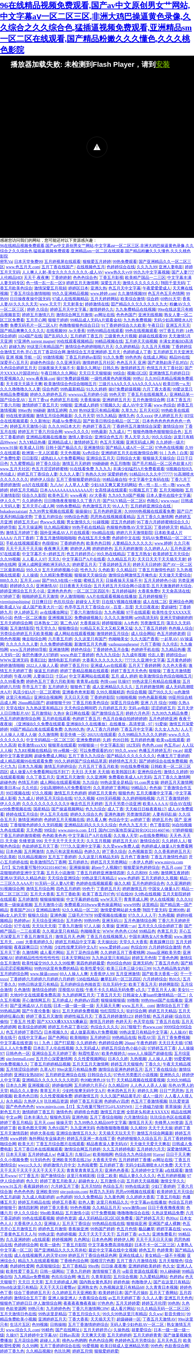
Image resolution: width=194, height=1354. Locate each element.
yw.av (177, 750)
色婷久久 (92, 851)
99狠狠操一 (88, 745)
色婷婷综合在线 (121, 267)
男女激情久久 (78, 522)
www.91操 (9, 447)
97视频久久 (110, 405)
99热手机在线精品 (88, 527)
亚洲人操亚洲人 (62, 1298)
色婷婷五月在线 (64, 400)
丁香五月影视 (111, 277)
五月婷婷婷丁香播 (134, 1160)
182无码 (133, 745)
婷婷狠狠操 (112, 623)
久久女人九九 (167, 729)
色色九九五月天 (133, 825)
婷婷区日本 (78, 288)
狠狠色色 (126, 793)
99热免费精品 (68, 506)
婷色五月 (147, 1250)
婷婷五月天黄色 (102, 793)
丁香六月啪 (10, 405)
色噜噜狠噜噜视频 (112, 1128)
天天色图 (34, 830)
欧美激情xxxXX (32, 745)
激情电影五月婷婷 (64, 660)
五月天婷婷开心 (97, 1330)
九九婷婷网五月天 (78, 995)
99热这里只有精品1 (99, 878)
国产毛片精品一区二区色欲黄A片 (162, 463)
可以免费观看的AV (96, 750)
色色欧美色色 (54, 835)
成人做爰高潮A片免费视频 (94, 1032)
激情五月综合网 (40, 889)
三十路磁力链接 (149, 1106)
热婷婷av (22, 920)
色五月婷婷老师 (171, 633)
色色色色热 (24, 1191)
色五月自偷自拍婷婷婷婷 (125, 718)
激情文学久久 (172, 1181)
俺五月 (83, 1277)
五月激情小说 (112, 1181)
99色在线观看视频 (38, 1218)
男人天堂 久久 (137, 437)
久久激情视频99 (132, 293)
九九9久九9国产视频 (126, 495)
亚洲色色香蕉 (117, 1170)
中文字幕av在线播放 (148, 1202)
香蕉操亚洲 (78, 1229)
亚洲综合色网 (181, 602)
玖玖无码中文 (115, 984)
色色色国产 (126, 315)
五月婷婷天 (58, 687)
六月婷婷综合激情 (165, 947)
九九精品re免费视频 (31, 1277)
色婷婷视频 (66, 1234)
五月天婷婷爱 (128, 1303)
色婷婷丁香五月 (96, 426)
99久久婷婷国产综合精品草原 (80, 761)
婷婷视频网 (62, 1239)
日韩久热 (111, 368)
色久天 (32, 1181)
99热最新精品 (72, 389)
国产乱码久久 (56, 336)
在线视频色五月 (91, 267)
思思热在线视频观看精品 (112, 517)
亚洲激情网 (59, 649)
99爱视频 (90, 1346)
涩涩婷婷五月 (163, 708)
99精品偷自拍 (115, 479)
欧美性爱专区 (92, 968)
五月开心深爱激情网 (54, 1059)
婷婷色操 (121, 1282)
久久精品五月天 (121, 559)
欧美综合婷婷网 (32, 1027)
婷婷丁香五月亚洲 (86, 1101)
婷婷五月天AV (125, 841)
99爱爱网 (182, 1059)
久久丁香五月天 (40, 777)
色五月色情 (126, 1229)
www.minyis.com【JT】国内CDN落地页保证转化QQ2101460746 (114, 830)
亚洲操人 (52, 1223)
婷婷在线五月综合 (22, 814)
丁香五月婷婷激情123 (113, 1016)
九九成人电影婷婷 (38, 1197)
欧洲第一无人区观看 (40, 453)
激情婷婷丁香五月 (38, 1112)
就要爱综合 (141, 1330)
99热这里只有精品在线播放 (156, 681)
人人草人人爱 (76, 485)
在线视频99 (56, 331)
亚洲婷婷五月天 (116, 400)
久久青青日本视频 (162, 1287)
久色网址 (82, 1239)
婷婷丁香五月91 (74, 665)
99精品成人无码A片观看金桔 (96, 320)
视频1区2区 (137, 373)
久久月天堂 (84, 416)
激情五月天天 (140, 1122)
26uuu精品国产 (31, 703)
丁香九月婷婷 (78, 1271)
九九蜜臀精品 (22, 463)
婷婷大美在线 (42, 1133)
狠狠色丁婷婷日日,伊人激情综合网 (31, 1303)
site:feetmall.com (20, 1059)
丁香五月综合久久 (84, 1314)
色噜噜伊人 (141, 1282)
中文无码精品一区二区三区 (50, 740)
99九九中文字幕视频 (151, 272)
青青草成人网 (136, 899)
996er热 (24, 410)
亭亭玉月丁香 (34, 687)
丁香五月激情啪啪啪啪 (56, 538)
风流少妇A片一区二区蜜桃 (36, 692)
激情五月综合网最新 (54, 416)
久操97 (12, 1335)
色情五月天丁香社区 (165, 368)
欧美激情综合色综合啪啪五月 (70, 384)
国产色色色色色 (20, 1106)
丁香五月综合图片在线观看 (60, 1144)
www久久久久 (76, 431)
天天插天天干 (102, 1319)
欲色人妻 (86, 1202)
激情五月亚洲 (112, 1112)
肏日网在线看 (77, 713)
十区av (61, 676)
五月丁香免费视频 (173, 1037)
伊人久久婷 (10, 804)
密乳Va (6, 261)
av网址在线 (104, 315)
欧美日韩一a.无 (176, 384)
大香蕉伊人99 (102, 974)
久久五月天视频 (155, 346)
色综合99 (139, 947)
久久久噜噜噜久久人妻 (20, 389)
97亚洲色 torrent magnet (34, 341)
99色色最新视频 (152, 697)
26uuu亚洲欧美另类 (164, 952)
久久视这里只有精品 (60, 931)
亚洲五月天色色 (178, 1298)
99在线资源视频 (20, 416)
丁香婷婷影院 (102, 697)
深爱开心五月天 (14, 362)
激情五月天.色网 (70, 936)
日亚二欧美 (107, 1176)
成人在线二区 (155, 602)
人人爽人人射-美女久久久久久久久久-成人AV (62, 272)
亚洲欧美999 (47, 1191)
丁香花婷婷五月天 (115, 564)
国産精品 (41, 809)
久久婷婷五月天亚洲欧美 (74, 1292)
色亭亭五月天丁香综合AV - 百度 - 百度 (98, 607)
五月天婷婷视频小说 (60, 570)
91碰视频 (101, 522)
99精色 (47, 1330)
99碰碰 (39, 410)
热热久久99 (95, 474)
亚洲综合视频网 (48, 697)
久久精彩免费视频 (56, 575)
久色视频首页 (140, 851)
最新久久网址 (88, 368)
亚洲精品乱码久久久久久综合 (90, 825)
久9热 (154, 873)
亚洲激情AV (46, 586)
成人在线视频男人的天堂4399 (40, 1255)
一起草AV (169, 639)
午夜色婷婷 (146, 1043)
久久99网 (30, 1346)
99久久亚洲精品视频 (70, 293)
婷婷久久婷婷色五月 (48, 394)
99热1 (138, 378)
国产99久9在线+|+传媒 (62, 580)
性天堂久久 (46, 628)
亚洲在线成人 (131, 1255)
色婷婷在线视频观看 (94, 883)
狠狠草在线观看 (62, 745)
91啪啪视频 (126, 697)
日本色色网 (102, 1239)
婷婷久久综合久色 (86, 814)
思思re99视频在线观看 (135, 1191)
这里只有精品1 (19, 697)
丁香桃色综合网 (74, 1261)
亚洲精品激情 (48, 910)
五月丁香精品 (74, 1266)
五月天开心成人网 (38, 506)
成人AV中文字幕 (137, 405)
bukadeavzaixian (13, 511)
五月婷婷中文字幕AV (38, 1335)
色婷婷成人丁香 (137, 352)
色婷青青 (165, 1250)
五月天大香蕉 (42, 894)
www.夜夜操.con (40, 378)
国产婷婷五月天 (150, 1218)
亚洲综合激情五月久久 (76, 1133)
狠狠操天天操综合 (158, 458)
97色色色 (106, 1303)
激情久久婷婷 (176, 772)
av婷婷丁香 (140, 819)
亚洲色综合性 (149, 772)
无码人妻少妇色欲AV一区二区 (137, 1324)
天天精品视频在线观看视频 (140, 1080)
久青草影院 (101, 1277)
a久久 (141, 990)
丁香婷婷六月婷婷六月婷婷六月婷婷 (42, 979)
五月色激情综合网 (148, 400)
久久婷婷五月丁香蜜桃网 (122, 952)
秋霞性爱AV (89, 1053)
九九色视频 (114, 612)
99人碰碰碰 (170, 1271)
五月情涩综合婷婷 (22, 1069)
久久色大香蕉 (174, 665)
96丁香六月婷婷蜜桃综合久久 (163, 522)
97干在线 (22, 926)
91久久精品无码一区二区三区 (163, 1308)
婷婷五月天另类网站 (108, 862)
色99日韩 (120, 740)
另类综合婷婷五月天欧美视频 (26, 633)
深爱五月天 (111, 283)
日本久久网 (16, 1085)
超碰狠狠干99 (58, 703)
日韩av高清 (69, 1335)
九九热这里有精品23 (44, 708)
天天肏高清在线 (176, 591)
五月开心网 (36, 320)
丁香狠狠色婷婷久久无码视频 (36, 825)
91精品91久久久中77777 (150, 474)
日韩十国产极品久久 (63, 447)
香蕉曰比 (38, 660)
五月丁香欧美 (68, 894)
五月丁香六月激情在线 (136, 1261)
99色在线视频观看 (141, 331)
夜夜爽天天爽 (56, 548)
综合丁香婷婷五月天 (32, 1292)
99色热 (174, 1303)
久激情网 (30, 952)
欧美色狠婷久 (114, 1053)
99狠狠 (66, 405)
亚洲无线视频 (150, 315)
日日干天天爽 (178, 1154)
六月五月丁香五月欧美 (98, 766)
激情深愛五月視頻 (50, 288)
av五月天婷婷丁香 (124, 1298)
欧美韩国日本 (123, 772)
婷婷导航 (8, 527)
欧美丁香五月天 (143, 984)
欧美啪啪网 (103, 1154)
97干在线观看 (138, 612)
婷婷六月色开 (138, 713)
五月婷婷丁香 (111, 1165)
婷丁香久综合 (48, 463)
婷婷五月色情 (144, 958)
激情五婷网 (57, 410)
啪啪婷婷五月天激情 (40, 596)
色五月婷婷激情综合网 (20, 718)
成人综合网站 (143, 633)
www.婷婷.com (103, 293)
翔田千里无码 (173, 283)
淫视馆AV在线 (71, 990)
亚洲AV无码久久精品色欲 (23, 878)
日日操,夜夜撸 (113, 1266)
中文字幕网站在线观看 (89, 676)
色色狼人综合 (180, 628)
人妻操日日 (43, 676)
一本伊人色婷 (141, 862)
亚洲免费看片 (164, 1234)
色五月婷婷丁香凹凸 (24, 1032)
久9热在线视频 (147, 894)
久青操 (108, 926)
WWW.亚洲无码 (14, 660)
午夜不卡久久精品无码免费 (109, 990)
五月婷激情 (28, 899)
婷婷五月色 (162, 819)
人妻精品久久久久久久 (132, 543)
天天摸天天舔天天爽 (24, 384)
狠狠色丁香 (80, 687)
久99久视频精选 (110, 692)
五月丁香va (38, 400)
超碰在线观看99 (152, 336)
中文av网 (14, 1117)
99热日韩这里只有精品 (38, 984)
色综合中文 (118, 819)
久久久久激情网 (118, 618)
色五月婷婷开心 (80, 554)
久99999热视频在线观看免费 (149, 511)
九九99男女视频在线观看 (51, 511)
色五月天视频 (112, 442)
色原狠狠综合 (48, 1266)
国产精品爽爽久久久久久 (22, 331)
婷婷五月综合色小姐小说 (123, 1048)
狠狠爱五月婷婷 (97, 261)
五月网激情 (34, 851)
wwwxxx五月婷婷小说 (87, 394)
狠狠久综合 (38, 915)
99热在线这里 (137, 1186)
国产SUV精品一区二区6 (124, 501)
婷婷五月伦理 (154, 1303)
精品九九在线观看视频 (38, 1261)
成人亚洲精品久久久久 (113, 687)
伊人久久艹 (10, 501)
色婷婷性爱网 (22, 1266)
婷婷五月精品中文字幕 (75, 942)
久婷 (107, 740)
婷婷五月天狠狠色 (127, 1064)
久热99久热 (74, 729)
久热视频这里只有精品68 (121, 1287)
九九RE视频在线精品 (32, 750)
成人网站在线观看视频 (74, 633)
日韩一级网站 (52, 1271)
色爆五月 (65, 1154)
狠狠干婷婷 (58, 320)
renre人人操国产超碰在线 (150, 1053)
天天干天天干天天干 (96, 1234)
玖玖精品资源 (56, 1101)
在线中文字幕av (32, 1037)
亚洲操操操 (79, 867)
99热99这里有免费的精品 (56, 968)
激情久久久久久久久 (141, 283)
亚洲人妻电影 (171, 267)
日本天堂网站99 (75, 958)
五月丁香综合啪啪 (106, 1117)
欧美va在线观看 (170, 740)
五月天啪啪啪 (171, 490)
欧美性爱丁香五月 (22, 1271)
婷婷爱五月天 (84, 564)
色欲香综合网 (176, 1346)
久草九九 (129, 410)
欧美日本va (10, 788)
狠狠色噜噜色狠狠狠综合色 (157, 431)
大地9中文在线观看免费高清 (35, 995)
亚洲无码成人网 (140, 442)
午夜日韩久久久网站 (59, 373)
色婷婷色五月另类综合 (135, 1340)
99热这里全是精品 (116, 782)
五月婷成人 (62, 1000)
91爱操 (161, 724)
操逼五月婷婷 (46, 671)
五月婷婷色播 (142, 740)
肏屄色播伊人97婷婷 (40, 655)
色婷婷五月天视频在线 (64, 819)
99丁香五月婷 (171, 331)
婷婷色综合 (81, 649)
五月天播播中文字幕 (155, 793)
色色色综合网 (101, 1340)
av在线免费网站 (153, 835)
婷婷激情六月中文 (59, 1165)
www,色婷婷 (129, 878)
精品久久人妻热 (24, 1091)
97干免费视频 (103, 1213)
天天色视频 (70, 453)
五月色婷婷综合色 (148, 883)
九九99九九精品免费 (170, 713)
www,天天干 (50, 304)
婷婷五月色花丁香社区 (68, 1027)
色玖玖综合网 (63, 1277)
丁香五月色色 (167, 963)
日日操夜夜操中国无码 (30, 299)
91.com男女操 (146, 782)
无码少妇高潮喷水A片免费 (149, 1165)
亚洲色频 (58, 915)
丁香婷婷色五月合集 (111, 649)
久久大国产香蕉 (144, 639)
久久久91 (184, 899)
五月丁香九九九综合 (86, 756)
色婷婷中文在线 (126, 538)
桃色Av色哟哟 (74, 1340)
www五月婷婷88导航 (28, 649)
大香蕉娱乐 (90, 623)
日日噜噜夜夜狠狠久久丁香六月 (72, 501)
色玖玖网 (62, 1351)
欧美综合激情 (132, 299)
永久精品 (14, 1101)
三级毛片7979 (80, 915)
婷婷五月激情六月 (38, 315)
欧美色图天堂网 (32, 1128)
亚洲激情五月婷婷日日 (169, 373)
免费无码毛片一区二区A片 (33, 325)
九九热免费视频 (137, 320)
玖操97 (124, 681)
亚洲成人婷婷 (86, 405)
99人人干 (120, 506)
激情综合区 (150, 841)
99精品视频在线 (109, 341)
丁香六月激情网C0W (90, 1308)
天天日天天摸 (76, 697)
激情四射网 (28, 1207)
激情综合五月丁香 (172, 1005)
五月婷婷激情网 (149, 687)
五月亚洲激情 (128, 974)
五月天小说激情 (60, 873)
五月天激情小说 (48, 904)
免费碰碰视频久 (88, 618)
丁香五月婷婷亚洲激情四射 (100, 873)
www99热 (131, 904)
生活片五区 (20, 1324)
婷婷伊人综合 (42, 479)
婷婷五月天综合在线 (54, 798)
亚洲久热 (98, 288)
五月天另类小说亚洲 (123, 804)
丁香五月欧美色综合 (90, 703)
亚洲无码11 (112, 920)
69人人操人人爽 (74, 974)
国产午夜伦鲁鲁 (36, 1011)
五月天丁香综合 (76, 1223)
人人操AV (178, 1032)
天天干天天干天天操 (24, 548)
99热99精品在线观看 (105, 331)
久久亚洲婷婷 (178, 883)
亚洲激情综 (94, 447)
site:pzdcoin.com (74, 1191)
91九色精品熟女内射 (171, 968)
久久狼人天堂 (125, 835)
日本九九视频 (30, 766)
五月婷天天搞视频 (141, 341)
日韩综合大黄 (128, 458)
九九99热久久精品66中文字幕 (100, 1122)
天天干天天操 (160, 1128)
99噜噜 (133, 1000)
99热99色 (92, 920)
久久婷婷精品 (127, 346)
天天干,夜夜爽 (36, 277)
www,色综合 (164, 405)
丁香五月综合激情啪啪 (30, 293)
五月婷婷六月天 (151, 1149)
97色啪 (46, 947)
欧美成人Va (10, 607)
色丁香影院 (160, 825)
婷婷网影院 (169, 984)
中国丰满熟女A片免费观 (150, 936)
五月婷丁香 (126, 1234)
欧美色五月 (58, 495)
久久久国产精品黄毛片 (120, 1096)
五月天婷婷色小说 (160, 580)
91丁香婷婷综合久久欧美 (123, 325)
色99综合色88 (119, 963)
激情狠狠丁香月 (106, 1271)
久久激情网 (48, 734)
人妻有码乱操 (164, 814)
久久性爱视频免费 (56, 1096)
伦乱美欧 (8, 857)
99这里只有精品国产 (45, 346)
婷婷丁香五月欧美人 (58, 1181)
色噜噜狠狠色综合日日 (79, 325)
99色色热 (133, 357)
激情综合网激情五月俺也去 (132, 575)
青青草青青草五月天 (84, 1170)
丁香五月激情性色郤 (156, 570)
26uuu (130, 1043)
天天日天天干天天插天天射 (161, 559)
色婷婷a (176, 1277)
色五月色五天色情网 (166, 293)
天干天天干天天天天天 (64, 841)
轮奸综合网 (136, 1011)
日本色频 (14, 851)
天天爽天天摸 (93, 1335)
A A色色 (131, 623)
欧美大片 (26, 1144)
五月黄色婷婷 (179, 660)
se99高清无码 (146, 618)
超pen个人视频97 (106, 867)
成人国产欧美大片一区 (42, 607)
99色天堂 (117, 394)
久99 (73, 410)
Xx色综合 (91, 453)
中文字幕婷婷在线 (82, 899)
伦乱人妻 (156, 655)
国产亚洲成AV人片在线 (31, 1005)
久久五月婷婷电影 (119, 1149)
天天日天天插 (170, 1043)
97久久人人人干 (142, 915)
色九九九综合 (108, 655)
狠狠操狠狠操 (52, 899)
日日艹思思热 (171, 1091)
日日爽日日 (42, 602)
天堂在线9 (15, 708)
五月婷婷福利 (124, 591)
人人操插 (30, 575)
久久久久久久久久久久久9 (45, 804)
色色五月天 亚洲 (131, 362)
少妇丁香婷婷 (163, 1186)
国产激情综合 (53, 1176)
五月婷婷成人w (41, 1154)
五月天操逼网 (30, 527)
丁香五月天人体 (161, 990)
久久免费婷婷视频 (56, 644)
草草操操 (173, 1106)
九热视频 (166, 915)
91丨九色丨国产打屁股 (54, 1043)
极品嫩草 (146, 1229)
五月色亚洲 (180, 548)
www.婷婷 (163, 543)
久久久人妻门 (71, 474)
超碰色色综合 (42, 362)
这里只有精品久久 (112, 1202)
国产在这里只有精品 (171, 1282)
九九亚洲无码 (82, 1128)
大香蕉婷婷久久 (39, 942)
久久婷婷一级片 (170, 442)
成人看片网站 (52, 952)
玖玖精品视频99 (32, 857)
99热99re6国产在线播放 (161, 1000)
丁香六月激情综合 (86, 612)
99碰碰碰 (100, 463)
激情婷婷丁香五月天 (40, 405)
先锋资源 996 (30, 841)
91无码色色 (40, 1160)
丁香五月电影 (168, 1197)
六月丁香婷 (23, 538)
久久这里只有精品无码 (98, 857)
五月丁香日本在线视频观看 (38, 1149)
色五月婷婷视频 (171, 1176)
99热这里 (46, 1234)
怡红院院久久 (112, 1011)
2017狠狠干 (130, 1027)
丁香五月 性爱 (22, 1021)
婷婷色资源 (66, 1218)
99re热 (93, 1266)
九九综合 (90, 782)
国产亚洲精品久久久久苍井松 (60, 1250)
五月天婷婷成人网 (61, 1282)
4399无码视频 (108, 798)
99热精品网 (10, 1011)
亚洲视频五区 (60, 618)
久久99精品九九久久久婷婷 (142, 734)
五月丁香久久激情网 (155, 517)
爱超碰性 (169, 607)
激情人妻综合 (80, 437)
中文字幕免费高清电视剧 (110, 1245)
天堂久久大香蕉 (133, 942)
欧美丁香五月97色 (98, 894)
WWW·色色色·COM (120, 931)
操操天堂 (64, 1122)
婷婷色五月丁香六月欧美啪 (50, 681)
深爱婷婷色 (117, 474)
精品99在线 (179, 357)
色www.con (152, 1027)
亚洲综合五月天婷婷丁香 (54, 1053)
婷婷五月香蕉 (64, 1202)
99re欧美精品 (51, 1213)
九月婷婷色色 (58, 1308)
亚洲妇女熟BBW (28, 1075)
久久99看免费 (12, 681)
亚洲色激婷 (114, 814)
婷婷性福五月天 (78, 1016)
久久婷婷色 (32, 501)
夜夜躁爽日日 (162, 942)
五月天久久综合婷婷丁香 (160, 926)
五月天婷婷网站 (104, 299)
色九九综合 (95, 809)
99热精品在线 (124, 1037)
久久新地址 (40, 421)
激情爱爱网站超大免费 (120, 910)
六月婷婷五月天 (112, 708)
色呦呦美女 (118, 639)
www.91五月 (11, 1186)
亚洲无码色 (143, 963)
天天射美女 (73, 304)
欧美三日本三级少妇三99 (129, 968)
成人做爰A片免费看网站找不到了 (39, 772)
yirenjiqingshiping (15, 602)
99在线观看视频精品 (75, 341)
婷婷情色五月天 (123, 761)
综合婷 (153, 299)
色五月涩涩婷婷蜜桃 (50, 469)
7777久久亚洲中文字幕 (145, 660)
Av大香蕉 (76, 331)
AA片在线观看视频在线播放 (111, 596)
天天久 (54, 559)
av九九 (144, 1234)
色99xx (172, 1218)
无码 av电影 (138, 708)
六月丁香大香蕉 (156, 389)
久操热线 (121, 1330)
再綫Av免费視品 (66, 421)
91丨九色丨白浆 (174, 453)
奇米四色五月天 (121, 1091)
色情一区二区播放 (30, 618)
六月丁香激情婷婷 (172, 798)
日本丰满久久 (36, 1117)
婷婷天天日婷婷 (147, 564)
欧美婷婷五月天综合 (171, 554)
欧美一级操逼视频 (16, 904)
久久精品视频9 (39, 1351)
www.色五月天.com (22, 267)
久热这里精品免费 (168, 1213)
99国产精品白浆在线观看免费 (36, 729)
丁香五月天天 (108, 995)
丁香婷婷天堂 (166, 527)
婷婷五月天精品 (24, 490)
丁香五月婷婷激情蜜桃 (20, 835)
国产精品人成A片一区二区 (129, 447)
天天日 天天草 (30, 1282)
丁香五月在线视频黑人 (147, 394)
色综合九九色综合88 (133, 1154)
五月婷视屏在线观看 (62, 261)
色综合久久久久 (104, 1027)
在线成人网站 (155, 357)
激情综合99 (173, 426)
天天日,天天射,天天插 (90, 772)
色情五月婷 (28, 782)
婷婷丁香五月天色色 (129, 671)
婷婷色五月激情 (52, 1229)
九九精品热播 (173, 649)
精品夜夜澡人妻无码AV (107, 1144)
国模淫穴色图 (102, 1261)
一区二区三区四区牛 (91, 591)
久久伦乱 (170, 644)
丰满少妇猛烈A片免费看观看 (138, 469)
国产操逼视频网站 (67, 809)
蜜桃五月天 (93, 580)
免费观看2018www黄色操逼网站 (93, 904)
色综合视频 (136, 692)
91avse (158, 1154)
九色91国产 (58, 1128)
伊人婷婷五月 (26, 612)
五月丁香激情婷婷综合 (88, 1324)
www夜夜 (78, 495)
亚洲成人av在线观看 (108, 665)
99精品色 (147, 931)
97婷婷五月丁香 (162, 1048)
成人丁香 (115, 809)
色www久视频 (52, 522)
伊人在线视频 (162, 899)
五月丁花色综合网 (82, 952)
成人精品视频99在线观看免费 (26, 761)
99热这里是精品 (52, 1314)
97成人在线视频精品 (70, 299)
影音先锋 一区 (72, 734)
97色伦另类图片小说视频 (135, 1075)
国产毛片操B (136, 1292)
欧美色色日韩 (98, 543)
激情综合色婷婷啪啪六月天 (89, 346)
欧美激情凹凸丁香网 (48, 862)
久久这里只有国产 (90, 639)
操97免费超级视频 (72, 378)
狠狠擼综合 (68, 628)
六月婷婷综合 (155, 979)
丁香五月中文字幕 (136, 729)
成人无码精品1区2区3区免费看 (106, 1218)
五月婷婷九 (78, 862)
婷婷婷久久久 (22, 586)
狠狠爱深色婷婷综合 (141, 867)
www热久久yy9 (118, 272)
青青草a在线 (87, 681)
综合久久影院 (34, 495)
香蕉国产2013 (22, 910)
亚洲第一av (126, 926)
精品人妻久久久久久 (137, 1176)
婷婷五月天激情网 (82, 283)
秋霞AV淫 (146, 1037)
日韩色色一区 (18, 1053)
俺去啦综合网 (34, 639)
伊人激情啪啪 (72, 596)
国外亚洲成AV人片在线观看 (65, 532)
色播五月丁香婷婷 (173, 756)
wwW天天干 (111, 899)
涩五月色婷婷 (123, 522)
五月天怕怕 (91, 1186)
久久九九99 (147, 267)
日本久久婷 (118, 1059)
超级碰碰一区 (128, 1319)
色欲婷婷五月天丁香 (40, 846)
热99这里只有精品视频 (99, 410)
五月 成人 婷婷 (124, 676)
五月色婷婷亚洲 (108, 511)
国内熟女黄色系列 (95, 1282)
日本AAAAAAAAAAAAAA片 (66, 490)
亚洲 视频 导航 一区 (23, 357)
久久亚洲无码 (68, 362)
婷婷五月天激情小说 (28, 426)
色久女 (168, 1266)
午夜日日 (156, 325)
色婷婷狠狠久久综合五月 (139, 1138)
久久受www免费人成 (121, 846)
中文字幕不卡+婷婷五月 (43, 554)
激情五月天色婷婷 (70, 793)
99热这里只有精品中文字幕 (143, 1032)
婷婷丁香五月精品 (16, 1122)
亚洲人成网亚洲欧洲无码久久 (44, 564)
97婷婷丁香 (10, 596)
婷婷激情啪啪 (12, 665)
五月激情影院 (22, 628)
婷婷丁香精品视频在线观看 (84, 671)
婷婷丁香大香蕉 (54, 1207)
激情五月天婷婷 (76, 463)
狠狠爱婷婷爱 (106, 1351)
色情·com (108, 681)
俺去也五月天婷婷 (86, 804)
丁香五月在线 (167, 1021)
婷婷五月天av (26, 522)
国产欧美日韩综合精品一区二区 (111, 421)
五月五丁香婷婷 (62, 857)
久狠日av (83, 1154)
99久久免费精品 (88, 1197)
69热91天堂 (170, 299)
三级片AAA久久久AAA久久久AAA (130, 384)
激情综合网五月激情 (74, 315)
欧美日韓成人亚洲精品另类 (124, 1346)
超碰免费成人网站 (50, 756)
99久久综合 (162, 437)
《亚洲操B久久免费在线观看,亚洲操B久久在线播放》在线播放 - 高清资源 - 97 (83, 724)
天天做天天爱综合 (175, 575)
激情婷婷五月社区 (98, 362)
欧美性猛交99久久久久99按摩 (48, 963)
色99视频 (40, 1324)
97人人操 (92, 926)
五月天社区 (149, 410)
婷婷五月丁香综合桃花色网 (92, 1255)
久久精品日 (126, 570)
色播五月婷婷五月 (155, 750)
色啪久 (153, 501)
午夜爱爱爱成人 (156, 288)
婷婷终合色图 (86, 1112)
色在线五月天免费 (94, 538)
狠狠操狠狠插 (113, 1000)
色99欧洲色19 (92, 1080)
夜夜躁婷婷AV (36, 1186)
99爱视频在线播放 (110, 915)
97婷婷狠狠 (182, 830)
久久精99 (138, 1128)
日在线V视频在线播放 (121, 602)
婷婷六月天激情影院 (134, 532)
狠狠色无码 (60, 1117)
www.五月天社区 (15, 469)
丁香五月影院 (74, 1245)
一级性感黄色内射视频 (110, 378)
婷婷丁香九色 (12, 1351)
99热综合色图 (76, 517)
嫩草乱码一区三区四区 (121, 979)
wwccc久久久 (29, 1165)
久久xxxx (144, 416)
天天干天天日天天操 (154, 1239)
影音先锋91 (174, 1314)
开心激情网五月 (36, 1000)
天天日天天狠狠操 (95, 373)
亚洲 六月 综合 (153, 703)
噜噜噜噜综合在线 (133, 1213)
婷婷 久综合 (37, 309)
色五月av (172, 745)
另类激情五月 (152, 623)
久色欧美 (106, 570)
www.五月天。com (138, 1005)
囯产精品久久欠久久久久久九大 (139, 304)
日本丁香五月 (178, 400)
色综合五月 (113, 1186)
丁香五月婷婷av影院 (83, 357)
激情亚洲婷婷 (30, 819)
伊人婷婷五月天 (168, 416)
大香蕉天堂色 (104, 1160)
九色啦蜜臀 (87, 1165)
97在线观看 (10, 554)
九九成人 (117, 431)
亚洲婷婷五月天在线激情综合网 (129, 453)
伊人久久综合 (26, 1213)
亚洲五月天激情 (70, 777)
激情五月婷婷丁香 (22, 532)
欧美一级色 (50, 1245)
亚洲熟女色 (87, 1287)
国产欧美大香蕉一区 (160, 974)
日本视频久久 (56, 1032)
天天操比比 (107, 942)
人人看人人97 (34, 559)
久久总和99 (137, 873)
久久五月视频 (98, 841)
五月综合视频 (125, 1277)
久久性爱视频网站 (90, 1059)
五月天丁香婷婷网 (144, 665)
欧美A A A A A (155, 804)
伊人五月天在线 (54, 814)
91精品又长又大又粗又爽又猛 (106, 628)
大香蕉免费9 (149, 591)
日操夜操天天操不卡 (56, 368)
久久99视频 (10, 559)
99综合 (119, 373)
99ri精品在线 (103, 532)
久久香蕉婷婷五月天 (172, 851)
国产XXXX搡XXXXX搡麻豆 (62, 1021)
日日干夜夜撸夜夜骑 (166, 1207)
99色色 (157, 1346)
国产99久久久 (160, 692)
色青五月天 (167, 931)
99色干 (88, 889)
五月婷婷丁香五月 (86, 336)
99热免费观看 (125, 261)
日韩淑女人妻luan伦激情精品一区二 (155, 995)
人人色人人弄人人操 (148, 1085)
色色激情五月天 (96, 506)
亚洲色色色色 (59, 591)
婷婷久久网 (147, 1091)
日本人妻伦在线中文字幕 (168, 495)
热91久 (175, 979)
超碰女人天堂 (88, 602)
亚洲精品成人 (60, 442)
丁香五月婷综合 (48, 517)
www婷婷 (18, 1138)
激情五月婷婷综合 (60, 766)
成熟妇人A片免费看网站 (62, 458)
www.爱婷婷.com (114, 947)
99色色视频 (80, 1207)
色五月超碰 (163, 1016)
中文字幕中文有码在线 (149, 479)
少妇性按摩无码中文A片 (76, 947)
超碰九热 (17, 346)
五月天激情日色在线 (18, 1314)
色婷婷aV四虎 (86, 1000)
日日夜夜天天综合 (75, 586)
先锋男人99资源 (169, 1122)
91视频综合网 (12, 889)
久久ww (156, 1314)
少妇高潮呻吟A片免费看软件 (65, 788)
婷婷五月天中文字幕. (68, 309)
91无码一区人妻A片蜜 (54, 883)
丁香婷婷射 (61, 277)
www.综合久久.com (22, 1330)
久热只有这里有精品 (64, 851)
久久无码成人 (87, 1048)
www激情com (134, 1207)
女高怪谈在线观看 (111, 490)
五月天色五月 (169, 1340)
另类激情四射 (138, 814)
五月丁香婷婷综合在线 (60, 1346)
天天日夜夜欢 (147, 607)
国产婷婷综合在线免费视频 (163, 761)
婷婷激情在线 (97, 304)
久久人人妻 (152, 1298)
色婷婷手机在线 (145, 649)
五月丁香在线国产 (58, 267)
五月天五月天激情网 (90, 1064)
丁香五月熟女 (139, 554)
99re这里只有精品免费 (76, 1069)
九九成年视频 (134, 655)
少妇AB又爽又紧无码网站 (113, 485)
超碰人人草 (50, 1340)
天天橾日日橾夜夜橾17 (145, 809)
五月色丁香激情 (134, 857)
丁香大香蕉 (78, 1319)
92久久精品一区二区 (80, 910)
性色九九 (88, 570)
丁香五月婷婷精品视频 (50, 1064)
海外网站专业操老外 (47, 1138)
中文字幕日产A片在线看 (84, 559)
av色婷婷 (64, 1197)
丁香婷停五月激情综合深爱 (136, 426)
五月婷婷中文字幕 (147, 1170)
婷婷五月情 (82, 1351)
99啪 (172, 703)
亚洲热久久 (170, 1075)
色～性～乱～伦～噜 (156, 485)
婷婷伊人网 (80, 548)
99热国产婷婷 (102, 1229)
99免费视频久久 (14, 1064)
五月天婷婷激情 (128, 548)
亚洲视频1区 (39, 1085)
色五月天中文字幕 (124, 288)
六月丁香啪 (150, 644)
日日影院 (30, 458)
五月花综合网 (26, 1340)
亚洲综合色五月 (108, 437)
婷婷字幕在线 (168, 1229)
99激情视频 (53, 357)
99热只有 (36, 1308)
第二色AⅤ (69, 623)
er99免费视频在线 (15, 809)
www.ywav (170, 501)
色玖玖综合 (64, 602)
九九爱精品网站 (153, 1277)
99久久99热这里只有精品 (125, 1314)
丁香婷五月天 (108, 889)
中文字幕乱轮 (112, 745)
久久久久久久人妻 (22, 644)
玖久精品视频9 (57, 527)
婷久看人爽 (96, 819)
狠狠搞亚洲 (136, 1223)
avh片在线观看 (35, 485)
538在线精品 (87, 979)
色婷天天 (123, 1021)
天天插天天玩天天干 (117, 1133)
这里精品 (150, 904)
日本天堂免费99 (28, 261)
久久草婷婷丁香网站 (111, 788)
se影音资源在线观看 (140, 1271)
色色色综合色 (85, 277)
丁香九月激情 (70, 926)
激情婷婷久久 (101, 309)
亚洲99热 (176, 910)
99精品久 (139, 788)
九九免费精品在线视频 (135, 309)
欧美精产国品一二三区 (145, 277)
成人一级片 (152, 1096)
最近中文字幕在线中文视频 (112, 1250)
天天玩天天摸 (44, 926)
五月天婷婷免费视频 (80, 1011)
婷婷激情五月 (134, 889)
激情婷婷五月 (132, 368)
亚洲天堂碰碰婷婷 (176, 618)
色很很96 (50, 543)
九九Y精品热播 (32, 442)
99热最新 (99, 431)
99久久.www (126, 750)
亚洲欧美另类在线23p (71, 1160)
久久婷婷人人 (156, 548)
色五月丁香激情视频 (149, 1101)
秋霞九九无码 (101, 1191)
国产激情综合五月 (107, 713)
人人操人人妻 (160, 1059)
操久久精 (122, 883)
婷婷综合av (176, 655)
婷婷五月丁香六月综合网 (40, 431)
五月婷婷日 (100, 1037)
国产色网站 (58, 1037)
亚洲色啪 (80, 1117)
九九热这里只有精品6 (111, 958)
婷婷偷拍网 (62, 1085)
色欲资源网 (16, 1308)
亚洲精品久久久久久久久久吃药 (50, 1080)
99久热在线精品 (111, 554)
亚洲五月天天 (178, 325)
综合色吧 (50, 389)
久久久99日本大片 (64, 426)
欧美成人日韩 (31, 447)
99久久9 (33, 570)
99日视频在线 (18, 793)
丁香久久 (153, 1064)
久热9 (58, 713)
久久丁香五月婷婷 (150, 628)
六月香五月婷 (60, 639)
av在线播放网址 (54, 612)
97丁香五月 (29, 1176)
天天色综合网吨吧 (80, 708)
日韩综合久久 (99, 1075)
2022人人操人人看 (42, 665)
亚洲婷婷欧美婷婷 (144, 1266)
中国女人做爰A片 (164, 889)
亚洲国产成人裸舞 (164, 1223)
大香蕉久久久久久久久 (102, 660)
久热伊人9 (33, 1101)
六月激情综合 (136, 1117)
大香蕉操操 (90, 400)
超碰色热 (8, 782)
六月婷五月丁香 (65, 1186)
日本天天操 (16, 1154)
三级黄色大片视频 (120, 336)
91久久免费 (113, 357)
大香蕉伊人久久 (28, 1223)
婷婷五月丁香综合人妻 (37, 474)
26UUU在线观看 (101, 734)
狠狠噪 (155, 671)
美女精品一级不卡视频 (165, 1255)
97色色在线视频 (169, 447)
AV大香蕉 (97, 495)
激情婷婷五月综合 (112, 633)
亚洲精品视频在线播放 (46, 437)
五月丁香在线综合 (160, 1069)
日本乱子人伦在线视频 (53, 1048)
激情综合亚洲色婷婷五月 (120, 1069)
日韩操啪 (58, 1324)
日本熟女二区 (46, 623)
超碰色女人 (88, 1181)
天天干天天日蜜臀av (57, 1287)
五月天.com (30, 580)
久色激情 (22, 990)
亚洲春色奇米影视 (78, 692)
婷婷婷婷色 (102, 548)
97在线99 (124, 894)
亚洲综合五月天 (100, 458)
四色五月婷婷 (68, 889)
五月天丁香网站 (163, 1292)
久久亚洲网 (96, 777)
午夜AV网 (22, 676)
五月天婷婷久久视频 (159, 878)
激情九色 (126, 416)
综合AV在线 (180, 804)
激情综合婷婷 (44, 990)
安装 (163, 64)
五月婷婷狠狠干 (152, 596)
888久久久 (9, 580)
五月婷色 (74, 920)
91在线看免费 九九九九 (90, 469)
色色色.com (152, 745)
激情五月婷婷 (101, 1021)
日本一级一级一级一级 (73, 1005)
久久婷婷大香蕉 (140, 1197)
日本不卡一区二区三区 (154, 1245)
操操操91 (83, 511)
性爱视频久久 (12, 378)
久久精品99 (118, 1085)
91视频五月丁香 (143, 490)
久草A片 (47, 1069)
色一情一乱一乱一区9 (45, 283)
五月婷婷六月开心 (90, 1085)
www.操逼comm (44, 974)
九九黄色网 (114, 1197)
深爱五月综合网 (124, 703)
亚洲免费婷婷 (88, 740)
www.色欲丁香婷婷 (77, 655)
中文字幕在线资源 (16, 1043)
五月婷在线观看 (56, 718)
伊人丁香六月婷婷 (102, 729)
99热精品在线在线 (108, 1223)
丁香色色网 (168, 958)
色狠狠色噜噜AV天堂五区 (129, 527)
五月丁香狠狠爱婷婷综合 (78, 479)
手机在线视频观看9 (23, 543)
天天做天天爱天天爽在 (150, 1144)
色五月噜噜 (120, 463)
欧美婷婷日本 (111, 1292)
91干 (111, 1080)
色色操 (155, 788)
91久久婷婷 (96, 389)
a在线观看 (174, 1170)
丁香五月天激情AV (159, 1319)
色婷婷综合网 (111, 1043)
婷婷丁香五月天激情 (44, 1016)
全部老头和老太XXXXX (147, 1112)
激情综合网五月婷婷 (82, 1149)
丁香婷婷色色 (72, 543)
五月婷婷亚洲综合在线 (151, 506)
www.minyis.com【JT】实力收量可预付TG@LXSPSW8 (84, 1106)
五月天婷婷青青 (147, 1335)
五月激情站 (41, 713)
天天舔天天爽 (108, 1005)
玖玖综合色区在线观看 (170, 1117)
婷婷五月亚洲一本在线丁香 (91, 1138)
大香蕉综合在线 (92, 1298)
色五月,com (171, 867)
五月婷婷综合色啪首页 (80, 984)
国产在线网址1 (68, 1330)
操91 (56, 1011)
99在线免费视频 (134, 766)
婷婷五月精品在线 (34, 1202)
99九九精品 (106, 416)
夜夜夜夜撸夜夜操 (79, 1303)
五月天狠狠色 (171, 1261)
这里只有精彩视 (81, 1176)
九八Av (56, 485)
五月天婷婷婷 (119, 1335)
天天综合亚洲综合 (63, 878)
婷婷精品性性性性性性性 (37, 958)
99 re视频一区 (65, 750)
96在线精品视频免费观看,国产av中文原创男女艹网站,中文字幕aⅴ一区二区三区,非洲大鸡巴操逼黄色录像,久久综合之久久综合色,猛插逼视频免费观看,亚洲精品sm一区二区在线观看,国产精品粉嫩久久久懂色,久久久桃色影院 (96, 27)
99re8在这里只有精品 (18, 1287)
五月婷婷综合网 (14, 974)
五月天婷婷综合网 (16, 623)
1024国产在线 (30, 336)
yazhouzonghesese (123, 644)
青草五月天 (50, 1091)
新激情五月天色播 (90, 644)
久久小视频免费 (14, 1160)
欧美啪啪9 (79, 1037)
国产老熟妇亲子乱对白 (168, 362)
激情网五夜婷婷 (175, 873)
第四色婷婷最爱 (90, 963)
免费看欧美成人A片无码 (130, 777)
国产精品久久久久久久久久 (131, 756)
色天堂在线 (143, 1021)
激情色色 (64, 1112)
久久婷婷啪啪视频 (138, 798)
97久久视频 (42, 793)
